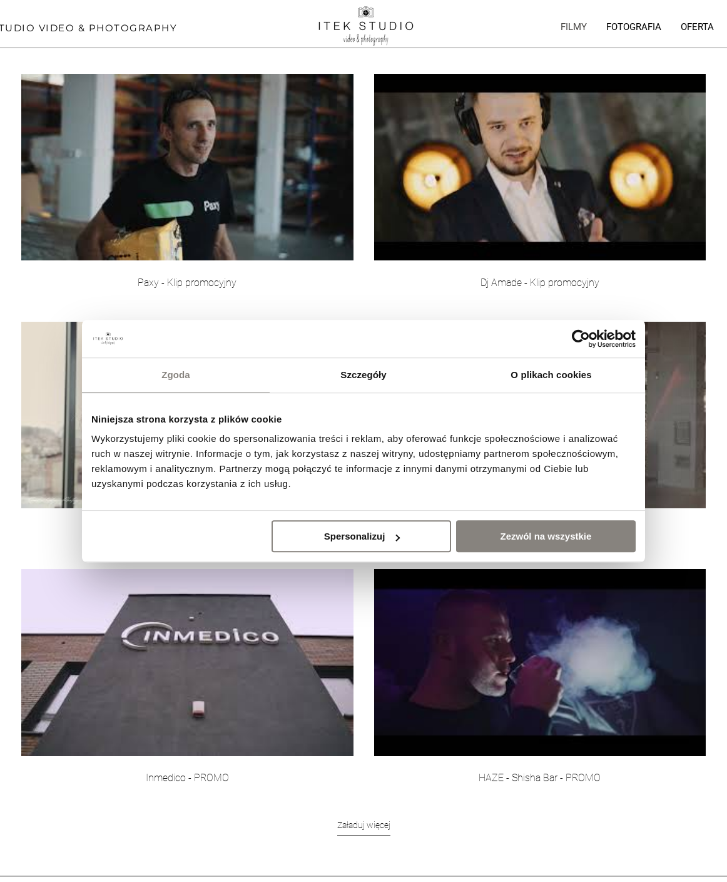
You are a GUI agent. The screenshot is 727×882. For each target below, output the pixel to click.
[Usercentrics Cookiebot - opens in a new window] (581, 338)
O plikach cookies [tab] (551, 374)
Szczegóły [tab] (363, 374)
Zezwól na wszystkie (546, 536)
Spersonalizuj (362, 536)
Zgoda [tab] (175, 374)
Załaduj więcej (363, 825)
